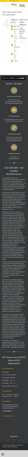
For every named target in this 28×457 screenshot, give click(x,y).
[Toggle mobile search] (22, 7)
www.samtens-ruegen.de (8, 377)
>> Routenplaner (7, 411)
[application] (14, 78)
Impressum (20, 445)
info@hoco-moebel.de (11, 386)
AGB (8, 446)
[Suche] (20, 42)
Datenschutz (14, 446)
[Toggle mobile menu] (25, 7)
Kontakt (16, 61)
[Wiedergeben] (4, 78)
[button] (2, 454)
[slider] (12, 78)
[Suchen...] (22, 42)
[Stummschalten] (19, 78)
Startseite (16, 26)
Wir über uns (15, 56)
